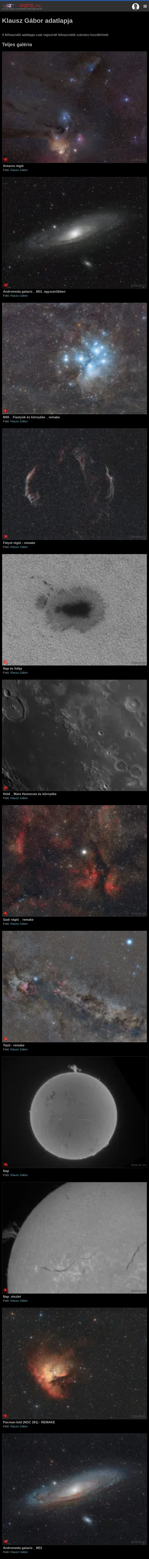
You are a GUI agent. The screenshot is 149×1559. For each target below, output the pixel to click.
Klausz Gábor (19, 170)
